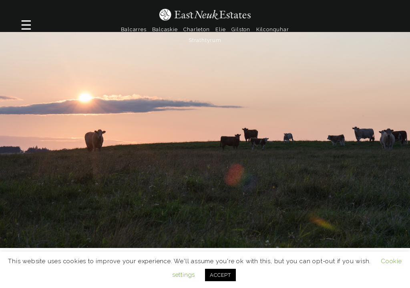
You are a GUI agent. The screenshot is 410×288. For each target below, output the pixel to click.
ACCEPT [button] (220, 275)
